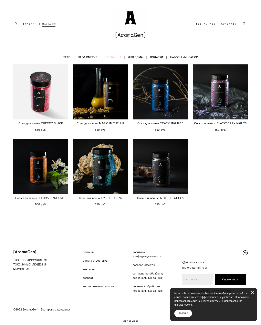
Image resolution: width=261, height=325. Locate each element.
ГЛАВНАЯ (30, 23)
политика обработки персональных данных (148, 283)
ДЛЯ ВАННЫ (113, 58)
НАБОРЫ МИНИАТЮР (184, 58)
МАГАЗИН (49, 23)
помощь (88, 247)
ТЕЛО (67, 58)
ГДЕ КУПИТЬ (206, 23)
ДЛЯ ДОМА (135, 58)
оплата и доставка (95, 255)
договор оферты (144, 260)
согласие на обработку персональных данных (148, 270)
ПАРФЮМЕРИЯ (87, 58)
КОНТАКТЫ (229, 23)
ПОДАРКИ (156, 58)
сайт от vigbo (130, 316)
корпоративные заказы (99, 281)
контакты (89, 264)
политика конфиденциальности (147, 249)
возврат (88, 273)
